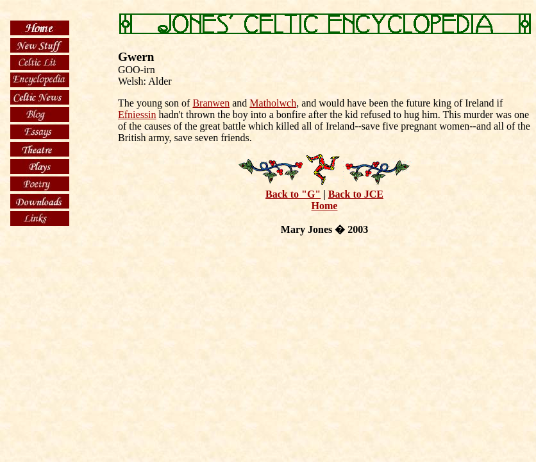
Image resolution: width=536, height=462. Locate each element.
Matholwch (272, 103)
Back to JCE (355, 194)
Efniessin (137, 114)
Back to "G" (293, 194)
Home (325, 205)
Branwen (211, 103)
